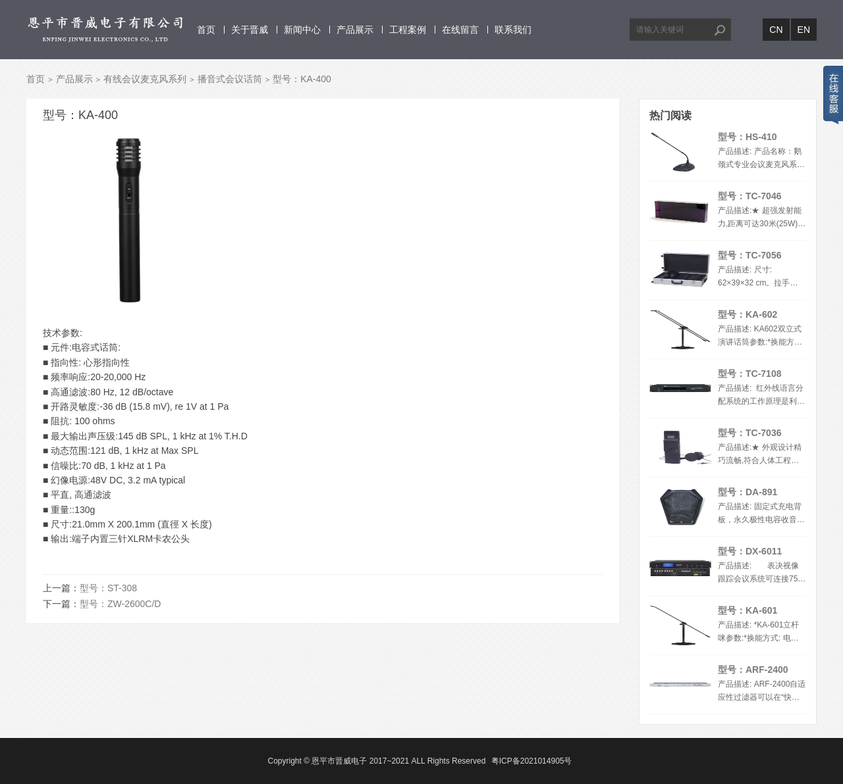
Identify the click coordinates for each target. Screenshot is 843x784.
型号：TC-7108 (749, 373)
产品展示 (355, 29)
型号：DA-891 (747, 492)
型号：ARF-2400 (753, 669)
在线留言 (460, 29)
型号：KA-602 (747, 314)
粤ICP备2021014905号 (531, 761)
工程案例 (407, 29)
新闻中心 (302, 29)
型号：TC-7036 (749, 433)
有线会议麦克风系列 (144, 79)
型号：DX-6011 (750, 551)
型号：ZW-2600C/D (120, 604)
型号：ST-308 (108, 588)
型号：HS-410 (747, 137)
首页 (206, 29)
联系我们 (513, 29)
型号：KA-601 (747, 610)
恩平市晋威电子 (339, 761)
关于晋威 (249, 29)
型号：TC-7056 (749, 255)
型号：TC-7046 (749, 196)
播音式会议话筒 (230, 79)
